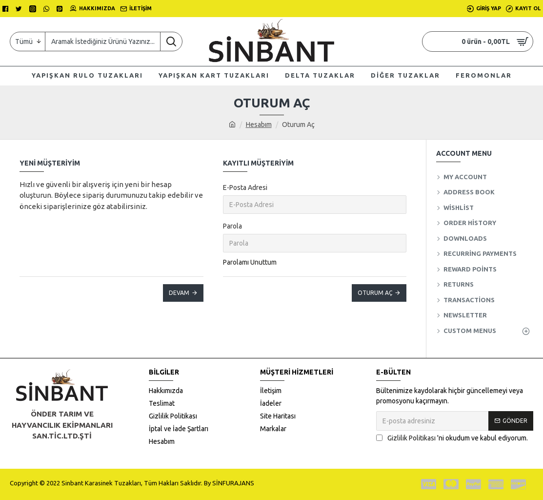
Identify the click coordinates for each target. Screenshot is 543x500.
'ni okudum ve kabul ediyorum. (452, 438)
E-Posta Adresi (245, 187)
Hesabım (259, 124)
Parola (232, 226)
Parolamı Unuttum (250, 262)
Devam (179, 293)
